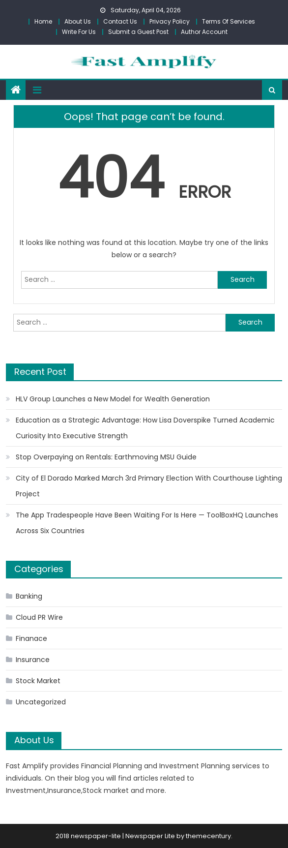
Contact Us (120, 21)
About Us (77, 21)
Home (43, 21)
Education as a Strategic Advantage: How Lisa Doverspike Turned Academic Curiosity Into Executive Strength (145, 428)
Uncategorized (41, 702)
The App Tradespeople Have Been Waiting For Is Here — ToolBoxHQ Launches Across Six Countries (147, 523)
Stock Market (38, 681)
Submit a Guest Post (138, 32)
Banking (29, 596)
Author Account (204, 32)
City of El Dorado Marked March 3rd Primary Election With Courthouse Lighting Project (149, 486)
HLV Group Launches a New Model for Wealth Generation (113, 399)
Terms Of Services (228, 21)
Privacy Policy (169, 21)
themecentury (208, 836)
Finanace (31, 638)
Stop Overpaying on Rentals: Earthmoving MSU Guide (106, 457)
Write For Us (79, 32)
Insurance (33, 660)
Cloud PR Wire (39, 617)
